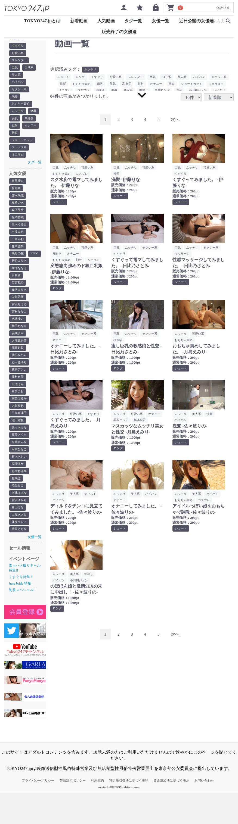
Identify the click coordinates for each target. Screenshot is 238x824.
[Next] (175, 120)
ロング (88, 77)
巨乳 (15, 69)
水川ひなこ (20, 476)
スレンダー (20, 61)
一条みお (18, 248)
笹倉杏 (16, 293)
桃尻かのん (20, 377)
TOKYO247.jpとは (42, 20)
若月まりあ (20, 278)
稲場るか (18, 491)
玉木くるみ (20, 233)
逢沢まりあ (20, 309)
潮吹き (57, 255)
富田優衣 (18, 187)
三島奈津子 (20, 438)
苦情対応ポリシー (73, 811)
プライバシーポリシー (38, 811)
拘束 (15, 137)
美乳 (15, 122)
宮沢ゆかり (20, 529)
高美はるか (20, 423)
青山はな (18, 537)
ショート (70, 77)
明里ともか (20, 560)
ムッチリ (18, 114)
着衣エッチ (140, 428)
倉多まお (18, 415)
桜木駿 (118, 348)
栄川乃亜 (18, 316)
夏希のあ (18, 210)
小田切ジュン (81, 596)
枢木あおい (20, 484)
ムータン (59, 267)
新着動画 (79, 20)
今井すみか (20, 468)
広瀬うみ (18, 408)
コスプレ (84, 174)
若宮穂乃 (18, 301)
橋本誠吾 (119, 435)
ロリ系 (30, 69)
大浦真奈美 (20, 362)
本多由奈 (18, 240)
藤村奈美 (18, 400)
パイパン (18, 84)
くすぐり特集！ (21, 607)
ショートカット (23, 145)
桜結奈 (16, 194)
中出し (91, 590)
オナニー (31, 130)
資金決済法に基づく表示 (171, 811)
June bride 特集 (20, 614)
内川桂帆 (18, 430)
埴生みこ (18, 514)
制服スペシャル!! (22, 621)
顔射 (15, 130)
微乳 (35, 114)
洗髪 (15, 99)
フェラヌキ (20, 152)
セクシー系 (20, 91)
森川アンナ (20, 392)
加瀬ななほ (20, 286)
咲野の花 (18, 263)
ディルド (92, 509)
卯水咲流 (18, 202)
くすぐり (18, 46)
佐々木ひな (20, 453)
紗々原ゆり (20, 385)
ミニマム (18, 160)
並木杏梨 (18, 255)
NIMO (16, 271)
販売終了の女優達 (119, 31)
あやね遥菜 (20, 499)
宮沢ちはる (20, 324)
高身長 (30, 122)
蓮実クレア (20, 552)
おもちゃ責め (21, 107)
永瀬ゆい (18, 339)
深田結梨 (18, 370)
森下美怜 (18, 217)
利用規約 (97, 811)
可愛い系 (18, 53)
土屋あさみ (20, 545)
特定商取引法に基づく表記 (128, 811)
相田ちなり (20, 347)
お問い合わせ (204, 811)
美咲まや (18, 354)
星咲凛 (16, 506)
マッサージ (183, 255)
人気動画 (106, 20)
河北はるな (20, 522)
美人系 (16, 76)
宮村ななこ (20, 331)
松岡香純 (18, 225)
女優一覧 (160, 20)
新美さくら (20, 461)
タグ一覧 (133, 20)
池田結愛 (18, 446)
